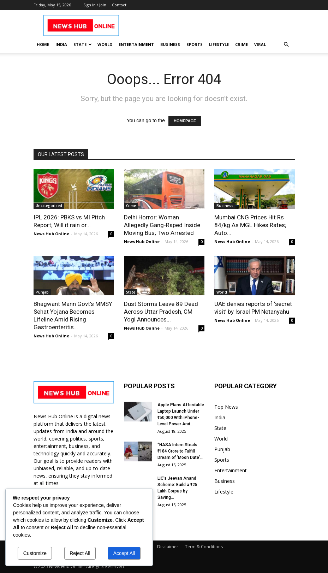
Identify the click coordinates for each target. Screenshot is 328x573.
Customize (35, 553)
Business (170, 44)
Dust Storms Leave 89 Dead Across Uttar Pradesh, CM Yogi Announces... (161, 311)
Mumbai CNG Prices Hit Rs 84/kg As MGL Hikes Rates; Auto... (250, 225)
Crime (241, 44)
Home (43, 44)
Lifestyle (219, 44)
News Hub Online (51, 233)
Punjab (42, 292)
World (104, 44)
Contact (119, 4)
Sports (194, 44)
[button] (286, 44)
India (61, 44)
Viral (260, 44)
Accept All (124, 553)
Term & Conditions (204, 547)
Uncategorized (49, 205)
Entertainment (136, 44)
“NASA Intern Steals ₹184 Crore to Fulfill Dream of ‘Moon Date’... (180, 451)
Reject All (80, 553)
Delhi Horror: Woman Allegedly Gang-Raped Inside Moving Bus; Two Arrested (162, 225)
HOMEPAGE (185, 121)
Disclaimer (167, 547)
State (82, 44)
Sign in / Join (94, 4)
